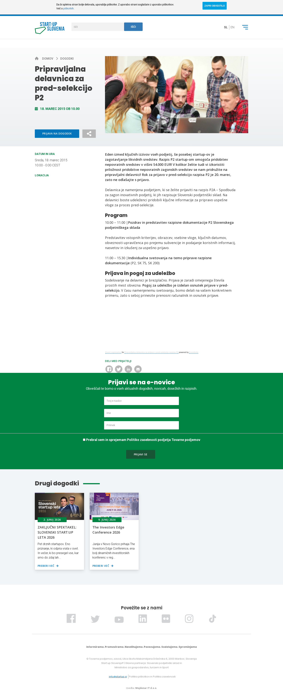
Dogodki (67, 58)
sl (226, 27)
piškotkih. (68, 8)
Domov (48, 58)
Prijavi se (140, 454)
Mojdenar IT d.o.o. (146, 688)
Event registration (113, 352)
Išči (133, 26)
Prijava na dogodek (57, 133)
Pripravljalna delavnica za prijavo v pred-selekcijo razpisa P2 (151, 352)
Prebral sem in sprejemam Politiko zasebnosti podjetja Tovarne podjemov (143, 440)
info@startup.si (118, 676)
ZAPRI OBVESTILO (214, 6)
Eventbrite (193, 352)
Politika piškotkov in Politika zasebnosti (152, 676)
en (232, 27)
